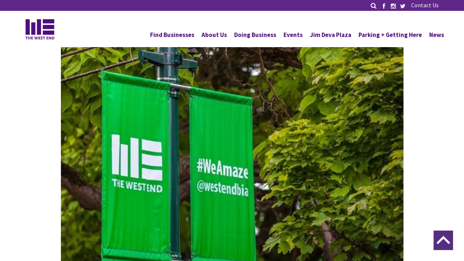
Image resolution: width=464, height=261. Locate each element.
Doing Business (255, 35)
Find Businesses (172, 35)
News (436, 35)
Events (293, 35)
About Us (214, 35)
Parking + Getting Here (390, 35)
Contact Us (425, 5)
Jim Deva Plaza (330, 35)
